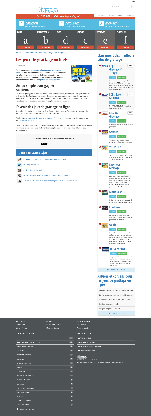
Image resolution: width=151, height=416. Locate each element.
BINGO (19, 367)
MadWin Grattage (114, 114)
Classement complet (116, 270)
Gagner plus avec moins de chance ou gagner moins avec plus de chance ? (117, 299)
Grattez (113, 131)
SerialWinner (117, 248)
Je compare (26, 47)
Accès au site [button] (121, 77)
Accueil (18, 53)
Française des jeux (27, 120)
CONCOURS (21, 371)
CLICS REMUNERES (24, 401)
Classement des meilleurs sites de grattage (116, 57)
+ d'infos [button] (112, 77)
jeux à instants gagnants (50, 80)
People (120, 16)
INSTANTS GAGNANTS (25, 376)
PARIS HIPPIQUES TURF (25, 346)
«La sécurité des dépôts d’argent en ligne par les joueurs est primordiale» (50, 181)
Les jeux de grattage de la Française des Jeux (116, 290)
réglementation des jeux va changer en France (41, 118)
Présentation (20, 325)
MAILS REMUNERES (24, 405)
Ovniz (112, 224)
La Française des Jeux (31, 165)
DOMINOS (20, 384)
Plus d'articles (116, 313)
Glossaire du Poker (87, 342)
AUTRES (20, 396)
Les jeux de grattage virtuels (109, 309)
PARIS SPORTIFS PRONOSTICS (28, 342)
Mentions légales (52, 328)
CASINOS (20, 351)
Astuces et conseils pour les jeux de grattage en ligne (44, 53)
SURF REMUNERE (23, 380)
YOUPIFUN (115, 147)
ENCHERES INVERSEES (25, 388)
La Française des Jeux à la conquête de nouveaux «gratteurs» (46, 175)
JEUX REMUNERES (24, 355)
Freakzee (114, 207)
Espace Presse (21, 328)
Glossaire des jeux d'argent (90, 346)
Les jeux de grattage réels (32, 170)
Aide (133, 2)
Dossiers (111, 16)
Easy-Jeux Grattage (114, 166)
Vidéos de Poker (86, 338)
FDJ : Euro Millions (115, 96)
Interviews (130, 16)
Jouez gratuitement (87, 351)
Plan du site (81, 325)
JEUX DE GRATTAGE (24, 363)
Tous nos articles (26, 409)
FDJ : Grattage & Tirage (115, 69)
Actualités (101, 16)
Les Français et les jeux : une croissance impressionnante (44, 159)
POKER (19, 338)
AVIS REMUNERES (23, 392)
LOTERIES (20, 359)
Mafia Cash (115, 191)
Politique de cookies (53, 325)
